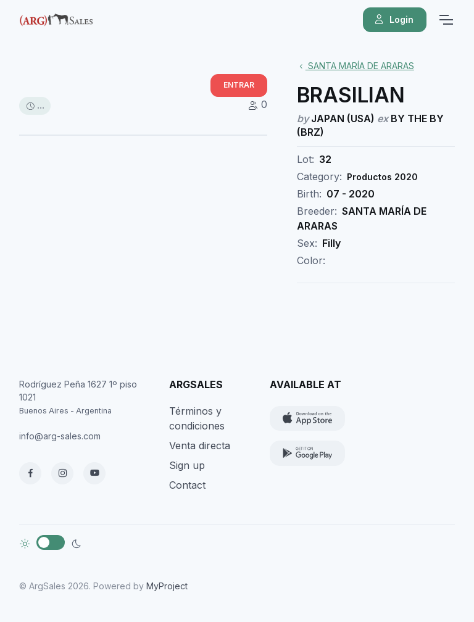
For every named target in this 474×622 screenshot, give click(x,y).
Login (393, 19)
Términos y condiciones (197, 418)
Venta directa (199, 445)
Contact (187, 485)
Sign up (187, 465)
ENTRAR (238, 84)
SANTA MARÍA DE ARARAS (355, 65)
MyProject (167, 586)
